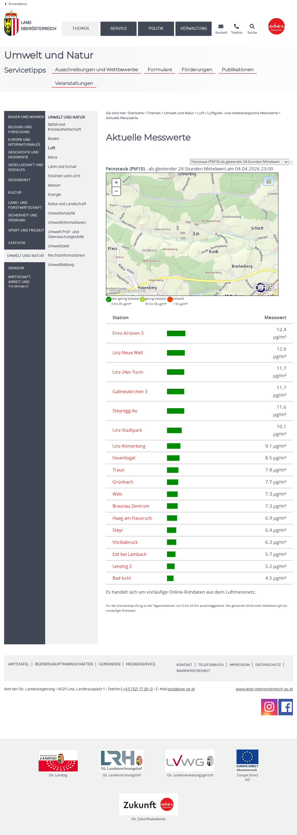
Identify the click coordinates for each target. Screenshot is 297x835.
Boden (53, 139)
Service (118, 29)
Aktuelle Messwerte (122, 118)
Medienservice (140, 664)
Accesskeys (16, 3)
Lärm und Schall (62, 167)
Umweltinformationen (67, 223)
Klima (52, 157)
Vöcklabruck (125, 542)
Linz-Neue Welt (129, 353)
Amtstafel (18, 664)
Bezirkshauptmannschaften (64, 664)
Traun (119, 470)
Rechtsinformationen (66, 256)
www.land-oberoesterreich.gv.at (264, 689)
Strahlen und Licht (64, 176)
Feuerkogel (125, 458)
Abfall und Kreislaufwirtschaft (64, 127)
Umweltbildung (61, 265)
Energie (54, 195)
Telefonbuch (211, 665)
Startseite (136, 113)
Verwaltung (193, 29)
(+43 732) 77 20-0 (137, 689)
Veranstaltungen (74, 83)
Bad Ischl (122, 578)
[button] (268, 180)
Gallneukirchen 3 (130, 391)
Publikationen (237, 69)
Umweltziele (58, 246)
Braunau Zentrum (132, 506)
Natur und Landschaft (67, 204)
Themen (80, 29)
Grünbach (123, 482)
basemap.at (137, 291)
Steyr (118, 530)
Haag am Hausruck (133, 518)
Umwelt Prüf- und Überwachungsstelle (66, 234)
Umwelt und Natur (66, 117)
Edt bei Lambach (130, 554)
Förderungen (196, 69)
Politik (156, 29)
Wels (118, 494)
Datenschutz (190, 671)
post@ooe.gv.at (181, 689)
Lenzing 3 (123, 566)
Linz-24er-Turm (129, 372)
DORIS (124, 291)
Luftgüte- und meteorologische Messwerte (242, 113)
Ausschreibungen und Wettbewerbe (96, 69)
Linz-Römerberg (130, 446)
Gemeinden (109, 664)
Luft (51, 148)
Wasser (54, 185)
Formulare (160, 69)
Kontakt (184, 665)
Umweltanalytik (61, 213)
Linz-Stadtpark (128, 430)
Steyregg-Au (126, 411)
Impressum (241, 665)
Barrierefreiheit (226, 671)
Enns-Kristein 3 (128, 333)
